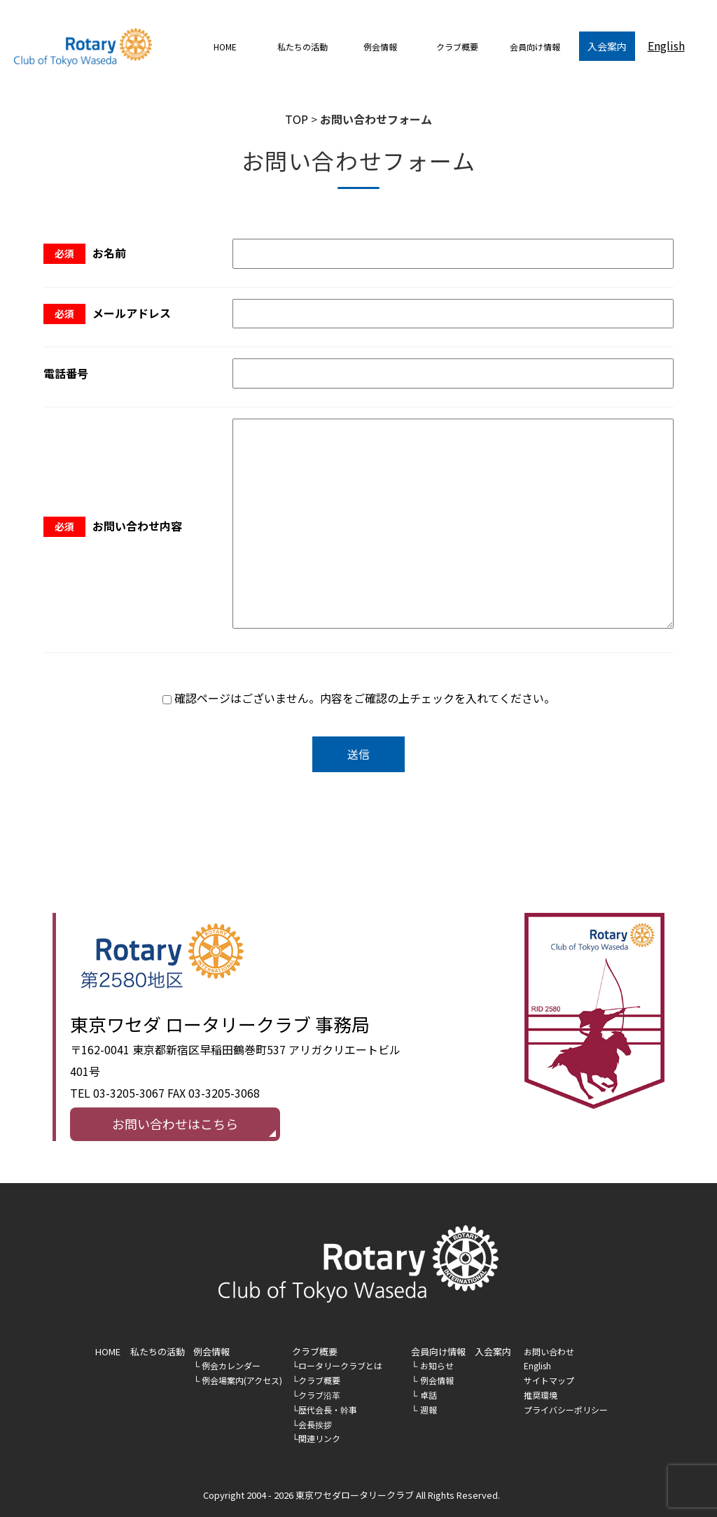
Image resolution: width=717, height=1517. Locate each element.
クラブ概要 (319, 1380)
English (666, 45)
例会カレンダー (231, 1365)
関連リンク (319, 1438)
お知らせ (437, 1365)
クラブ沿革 (319, 1395)
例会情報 (211, 1351)
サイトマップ (549, 1380)
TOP (296, 119)
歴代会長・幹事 (327, 1409)
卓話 (428, 1395)
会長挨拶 (315, 1424)
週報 (428, 1409)
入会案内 (607, 46)
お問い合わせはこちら (175, 1123)
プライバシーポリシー (566, 1409)
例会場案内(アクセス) (242, 1380)
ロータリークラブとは (340, 1365)
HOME (225, 47)
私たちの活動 (302, 47)
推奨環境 (540, 1395)
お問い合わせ (549, 1351)
